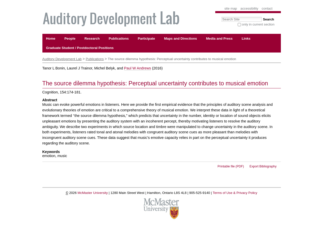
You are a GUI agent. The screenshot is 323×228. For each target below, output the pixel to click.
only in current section (258, 24)
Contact (267, 8)
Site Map (230, 8)
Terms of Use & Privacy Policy (235, 193)
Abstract (49, 100)
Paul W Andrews (137, 68)
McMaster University (92, 193)
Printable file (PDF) (231, 166)
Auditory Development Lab (62, 59)
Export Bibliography (263, 166)
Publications (95, 59)
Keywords (51, 152)
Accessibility (249, 8)
